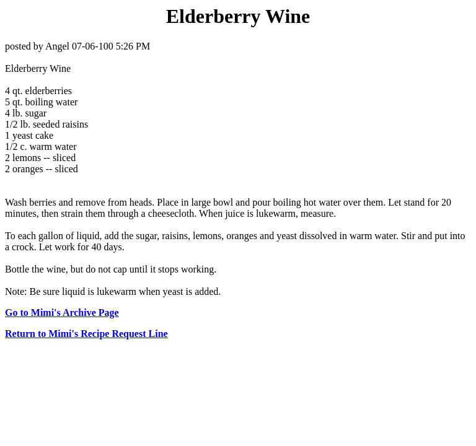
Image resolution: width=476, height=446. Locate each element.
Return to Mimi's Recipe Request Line (86, 333)
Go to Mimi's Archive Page (62, 312)
